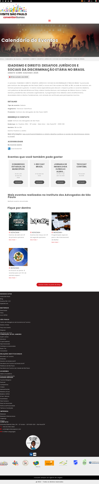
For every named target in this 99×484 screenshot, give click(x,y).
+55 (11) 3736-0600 (9, 427)
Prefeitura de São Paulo (7, 366)
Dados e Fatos (4, 325)
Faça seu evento (5, 327)
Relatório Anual (5, 391)
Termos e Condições (6, 408)
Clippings (3, 418)
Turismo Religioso (5, 380)
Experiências (4, 303)
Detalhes (18, 182)
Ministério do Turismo (7, 356)
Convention (3, 351)
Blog (1, 299)
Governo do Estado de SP (8, 361)
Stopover (3, 330)
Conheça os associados (8, 346)
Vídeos (2, 387)
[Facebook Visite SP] (0, 1)
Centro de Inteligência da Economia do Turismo (15, 322)
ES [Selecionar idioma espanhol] (83, 1)
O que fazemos (5, 341)
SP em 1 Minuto (4, 396)
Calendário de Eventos (13, 59)
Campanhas (4, 384)
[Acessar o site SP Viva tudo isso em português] (16, 465)
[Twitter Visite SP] (5, 1)
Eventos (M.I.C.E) (5, 301)
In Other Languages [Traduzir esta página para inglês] (9, 431)
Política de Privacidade (7, 405)
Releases (3, 414)
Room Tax (3, 348)
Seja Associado (5, 344)
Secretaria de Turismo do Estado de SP (12, 363)
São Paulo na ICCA (6, 333)
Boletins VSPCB (5, 394)
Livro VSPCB (3, 315)
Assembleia (4, 398)
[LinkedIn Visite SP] (8, 1)
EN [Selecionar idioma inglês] (90, 1)
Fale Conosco (4, 401)
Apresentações (5, 389)
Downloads (3, 310)
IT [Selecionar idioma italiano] (97, 1)
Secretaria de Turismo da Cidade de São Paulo (15, 368)
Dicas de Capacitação (7, 376)
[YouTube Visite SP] (11, 1)
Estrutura (3, 339)
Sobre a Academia (6, 374)
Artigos (2, 421)
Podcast (2, 382)
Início (2, 59)
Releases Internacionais (7, 416)
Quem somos (4, 337)
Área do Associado (6, 403)
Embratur (3, 359)
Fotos (2, 313)
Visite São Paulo (5, 296)
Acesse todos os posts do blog (49, 285)
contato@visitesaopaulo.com (12, 429)
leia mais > (13, 240)
